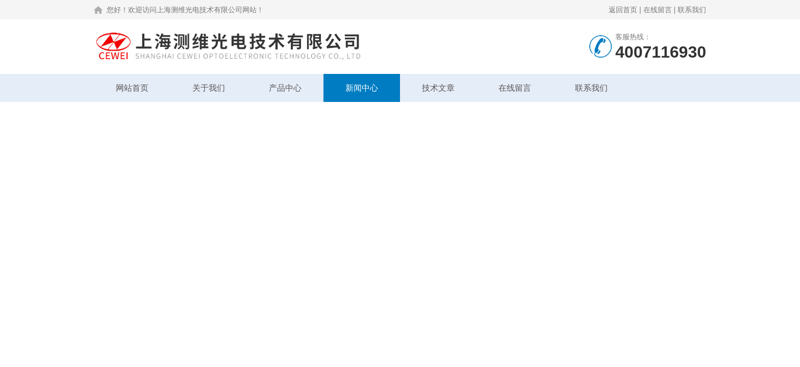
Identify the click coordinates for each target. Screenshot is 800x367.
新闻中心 (361, 88)
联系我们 (692, 10)
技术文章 (438, 88)
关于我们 (208, 88)
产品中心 (285, 88)
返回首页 (623, 10)
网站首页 (132, 88)
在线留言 (657, 10)
